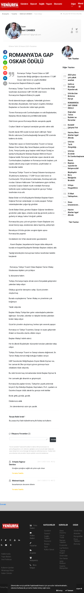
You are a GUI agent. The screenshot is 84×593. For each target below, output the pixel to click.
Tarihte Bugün (62, 552)
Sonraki (3, 504)
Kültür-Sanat (49, 550)
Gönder (53, 440)
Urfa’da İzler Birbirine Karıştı (73, 96)
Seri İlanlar (64, 558)
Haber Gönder (6, 573)
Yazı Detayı (38, 14)
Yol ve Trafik (62, 536)
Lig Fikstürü (64, 548)
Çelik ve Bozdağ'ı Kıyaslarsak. (73, 87)
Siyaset (33, 4)
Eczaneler (63, 545)
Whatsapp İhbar (7, 570)
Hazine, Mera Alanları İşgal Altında (73, 135)
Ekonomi (58, 4)
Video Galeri (32, 535)
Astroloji (77, 544)
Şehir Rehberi (63, 562)
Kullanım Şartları (7, 568)
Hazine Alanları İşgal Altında (73, 212)
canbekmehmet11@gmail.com (29, 35)
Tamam (69, 590)
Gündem (24, 4)
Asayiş (46, 544)
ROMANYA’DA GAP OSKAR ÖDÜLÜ (73, 105)
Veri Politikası (6, 559)
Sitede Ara (78, 531)
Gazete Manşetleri (64, 567)
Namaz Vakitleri (63, 541)
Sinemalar (64, 556)
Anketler (77, 533)
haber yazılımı (5, 590)
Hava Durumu (63, 532)
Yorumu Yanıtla (17, 473)
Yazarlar (14, 14)
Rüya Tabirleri (77, 540)
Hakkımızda (5, 554)
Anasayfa (5, 14)
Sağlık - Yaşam (45, 4)
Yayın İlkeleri (6, 557)
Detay (59, 590)
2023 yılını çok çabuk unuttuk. (72, 77)
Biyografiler (78, 536)
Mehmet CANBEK (26, 14)
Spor (46, 547)
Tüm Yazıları (73, 58)
